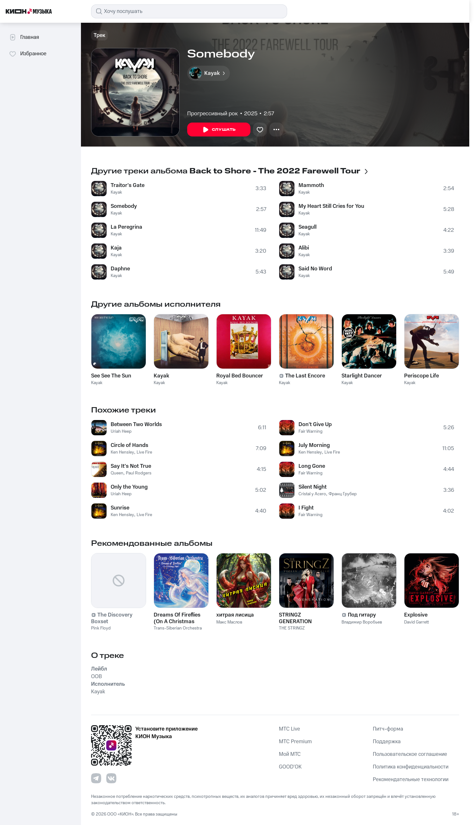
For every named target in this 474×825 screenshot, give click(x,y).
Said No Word (315, 269)
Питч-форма (388, 729)
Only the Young (129, 487)
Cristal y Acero (312, 494)
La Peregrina (126, 227)
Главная (24, 37)
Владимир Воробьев (362, 622)
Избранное (27, 53)
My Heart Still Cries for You (331, 206)
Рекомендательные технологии (410, 779)
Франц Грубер (343, 494)
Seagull (308, 227)
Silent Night (313, 487)
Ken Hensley (122, 452)
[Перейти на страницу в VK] (111, 778)
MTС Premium (295, 741)
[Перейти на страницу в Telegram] (96, 778)
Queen (117, 473)
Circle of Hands (129, 445)
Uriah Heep (121, 431)
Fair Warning (311, 431)
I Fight (306, 508)
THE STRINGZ (292, 628)
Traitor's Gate (128, 185)
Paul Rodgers (138, 473)
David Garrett (416, 622)
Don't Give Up (315, 424)
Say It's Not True (131, 466)
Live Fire (144, 452)
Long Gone (312, 466)
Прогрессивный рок (212, 113)
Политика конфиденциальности (410, 767)
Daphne (120, 269)
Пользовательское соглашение (410, 754)
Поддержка (387, 741)
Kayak (116, 192)
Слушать (219, 130)
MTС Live (289, 729)
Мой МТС (290, 754)
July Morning (314, 445)
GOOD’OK (290, 767)
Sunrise (120, 508)
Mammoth (311, 185)
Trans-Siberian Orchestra (178, 628)
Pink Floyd (101, 628)
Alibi (304, 248)
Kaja (116, 248)
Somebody (124, 206)
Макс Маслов (229, 622)
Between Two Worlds (136, 424)
